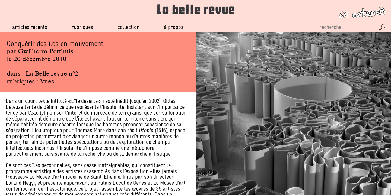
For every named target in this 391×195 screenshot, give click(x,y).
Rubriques (82, 27)
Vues (47, 82)
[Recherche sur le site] (347, 27)
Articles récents (29, 27)
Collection (128, 27)
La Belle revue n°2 (52, 74)
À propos (173, 27)
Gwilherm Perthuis (45, 52)
